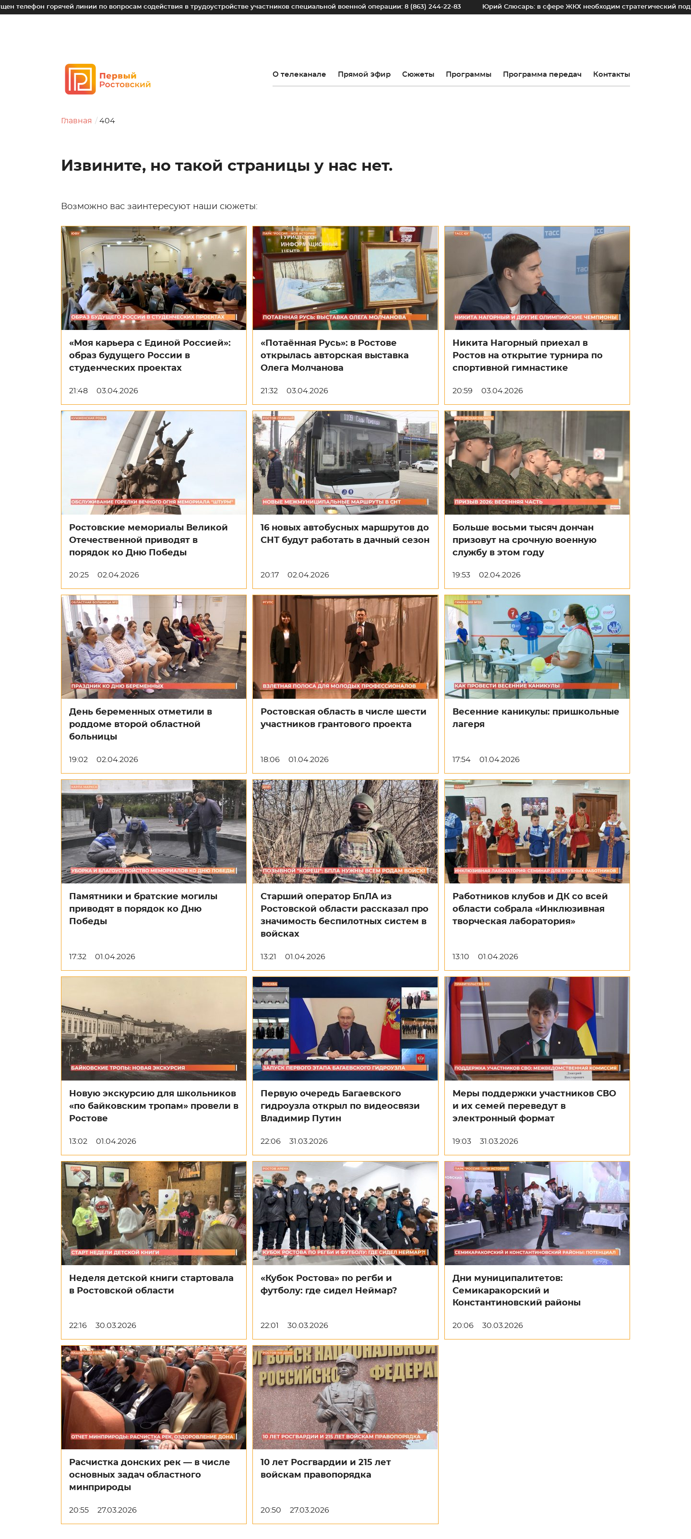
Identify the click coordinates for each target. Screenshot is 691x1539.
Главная (76, 121)
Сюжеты (418, 74)
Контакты (611, 74)
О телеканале (299, 74)
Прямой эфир (364, 74)
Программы (468, 74)
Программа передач (542, 74)
